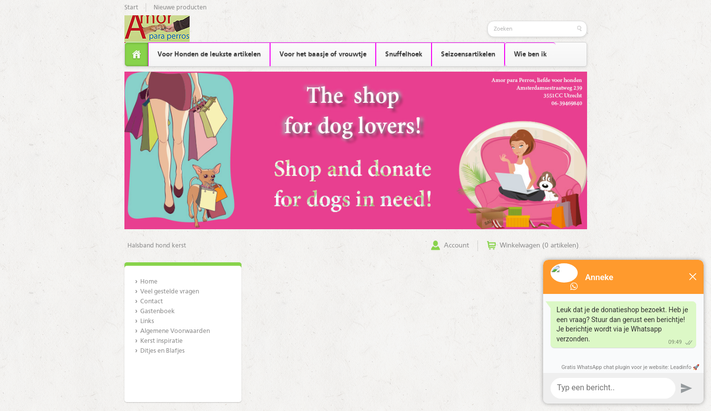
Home (149, 282)
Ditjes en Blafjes (162, 351)
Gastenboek (157, 311)
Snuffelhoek (403, 54)
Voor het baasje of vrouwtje (322, 54)
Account (456, 245)
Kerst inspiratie (161, 341)
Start (131, 7)
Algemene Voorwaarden (175, 331)
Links (147, 321)
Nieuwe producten (180, 7)
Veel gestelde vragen (169, 291)
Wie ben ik (530, 54)
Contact (151, 301)
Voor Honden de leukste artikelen (209, 54)
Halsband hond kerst (156, 246)
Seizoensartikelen (468, 54)
